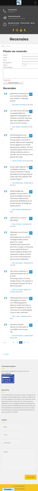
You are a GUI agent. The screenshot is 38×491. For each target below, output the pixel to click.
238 (17, 342)
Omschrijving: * (8, 67)
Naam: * (5, 55)
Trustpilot (6, 354)
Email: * (5, 57)
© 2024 (19, 486)
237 (13, 342)
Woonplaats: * (7, 63)
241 (28, 342)
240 (24, 342)
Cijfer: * (5, 65)
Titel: (5, 60)
